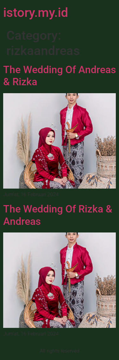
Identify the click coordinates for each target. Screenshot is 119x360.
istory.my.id (35, 12)
